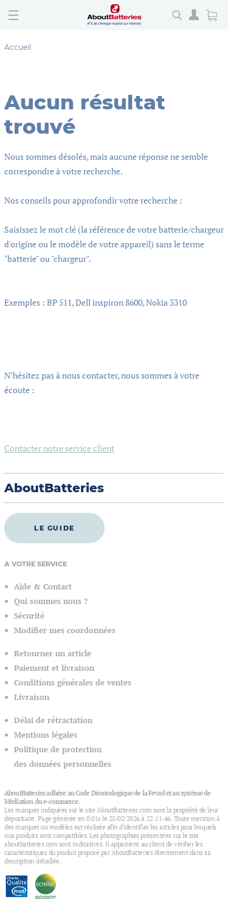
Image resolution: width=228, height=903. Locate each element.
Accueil (17, 47)
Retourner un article (52, 653)
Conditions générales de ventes (72, 683)
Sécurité (29, 616)
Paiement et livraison (54, 668)
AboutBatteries (54, 488)
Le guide (54, 528)
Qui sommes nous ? (51, 601)
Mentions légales (45, 735)
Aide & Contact (43, 587)
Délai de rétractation (53, 720)
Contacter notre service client (59, 448)
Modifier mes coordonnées (65, 630)
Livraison (31, 697)
